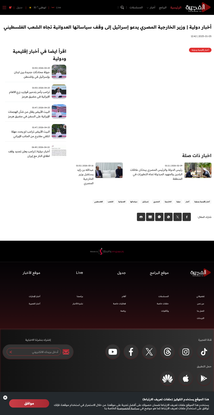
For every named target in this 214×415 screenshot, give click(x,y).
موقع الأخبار (31, 273)
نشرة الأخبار (78, 303)
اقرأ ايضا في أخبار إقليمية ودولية (39, 54)
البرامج (163, 7)
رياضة (123, 311)
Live (79, 273)
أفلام (124, 296)
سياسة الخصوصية (128, 408)
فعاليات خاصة (119, 303)
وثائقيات (165, 311)
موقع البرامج (159, 273)
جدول (19, 7)
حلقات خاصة (163, 303)
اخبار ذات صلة (196, 155)
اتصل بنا (200, 311)
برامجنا (80, 296)
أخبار (152, 7)
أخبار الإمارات (34, 296)
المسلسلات (136, 7)
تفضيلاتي (200, 296)
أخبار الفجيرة (34, 303)
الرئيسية (175, 7)
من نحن (200, 303)
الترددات (200, 318)
